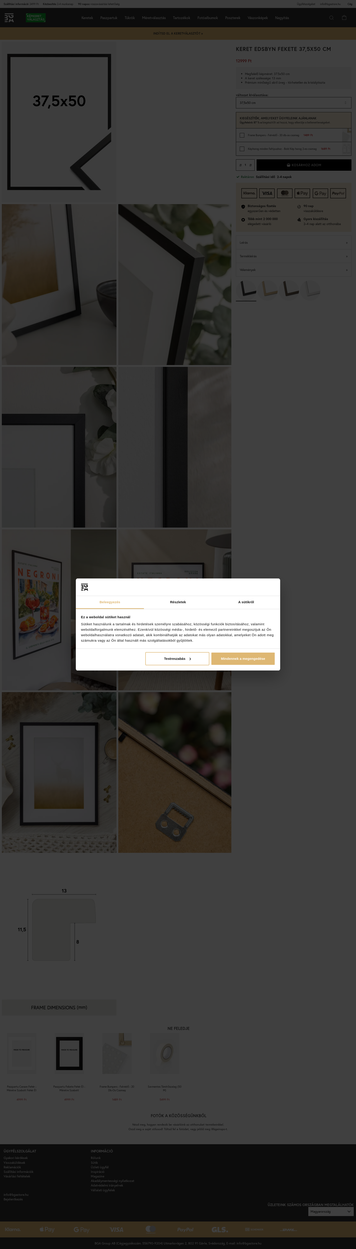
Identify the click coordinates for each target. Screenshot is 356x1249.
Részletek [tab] (178, 602)
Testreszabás (177, 659)
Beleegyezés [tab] (109, 602)
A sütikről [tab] (246, 602)
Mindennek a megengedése (243, 659)
